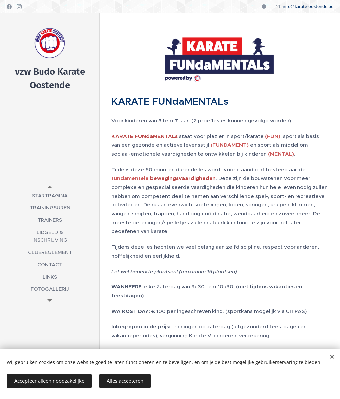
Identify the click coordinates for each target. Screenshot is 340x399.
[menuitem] (50, 195)
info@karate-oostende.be (308, 6)
